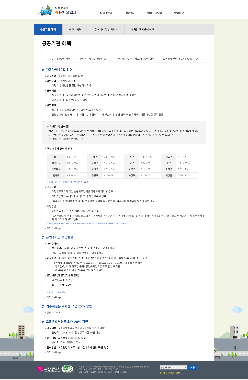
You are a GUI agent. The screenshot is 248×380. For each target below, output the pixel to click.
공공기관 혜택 (48, 29)
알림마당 (179, 13)
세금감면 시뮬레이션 (142, 29)
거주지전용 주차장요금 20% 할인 (136, 58)
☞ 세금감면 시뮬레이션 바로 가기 (66, 139)
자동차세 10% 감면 (59, 58)
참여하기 (130, 13)
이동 (192, 367)
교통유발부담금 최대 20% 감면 (180, 58)
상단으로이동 (54, 228)
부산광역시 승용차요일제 (58, 10)
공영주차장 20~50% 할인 (93, 58)
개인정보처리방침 (170, 373)
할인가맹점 (75, 29)
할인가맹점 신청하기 (106, 29)
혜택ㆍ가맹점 (154, 13)
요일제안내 (106, 13)
